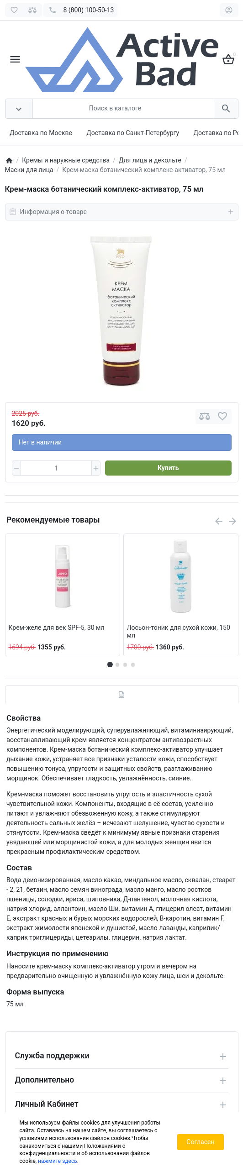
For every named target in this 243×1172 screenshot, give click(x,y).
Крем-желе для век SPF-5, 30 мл (57, 627)
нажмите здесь (57, 1161)
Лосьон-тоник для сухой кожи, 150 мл (178, 631)
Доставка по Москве (41, 132)
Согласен (200, 1142)
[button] (117, 664)
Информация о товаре (122, 212)
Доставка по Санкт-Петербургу (132, 132)
